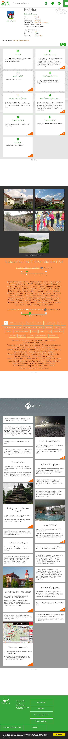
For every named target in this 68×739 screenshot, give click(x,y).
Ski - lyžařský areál (49, 323)
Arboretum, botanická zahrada (33, 327)
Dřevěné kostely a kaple (21, 331)
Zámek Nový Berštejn (15, 359)
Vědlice (16, 302)
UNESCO (38, 323)
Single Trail (21, 336)
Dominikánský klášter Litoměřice (26, 356)
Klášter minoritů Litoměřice (35, 354)
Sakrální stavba (53, 336)
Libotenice (40, 291)
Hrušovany (42, 286)
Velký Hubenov (42, 302)
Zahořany (36, 305)
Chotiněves (22, 284)
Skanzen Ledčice (31, 359)
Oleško (48, 293)
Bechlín (10, 282)
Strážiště (11, 300)
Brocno (25, 282)
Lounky (48, 291)
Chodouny (13, 284)
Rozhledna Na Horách (36, 347)
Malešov (21, 40)
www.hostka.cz (39, 36)
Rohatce (54, 295)
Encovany (47, 284)
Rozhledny (49, 327)
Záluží (43, 305)
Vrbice (22, 305)
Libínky (32, 291)
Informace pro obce (41, 715)
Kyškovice (11, 291)
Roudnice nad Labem (16, 298)
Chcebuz (56, 282)
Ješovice (50, 286)
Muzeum (30, 336)
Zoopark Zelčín (33, 365)
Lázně (49, 331)
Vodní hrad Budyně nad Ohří (48, 361)
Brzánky (33, 282)
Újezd (9, 302)
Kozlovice (33, 289)
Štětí (43, 298)
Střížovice (19, 300)
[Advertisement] (34, 173)
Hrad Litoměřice (53, 354)
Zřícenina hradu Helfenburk (17, 349)
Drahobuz (38, 284)
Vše (6, 323)
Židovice (50, 305)
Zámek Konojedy (46, 356)
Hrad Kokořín (17, 363)
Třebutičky (55, 300)
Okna (43, 293)
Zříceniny (8, 331)
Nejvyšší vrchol (58, 331)
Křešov (56, 289)
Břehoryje (17, 282)
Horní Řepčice (24, 286)
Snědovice (36, 298)
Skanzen (60, 323)
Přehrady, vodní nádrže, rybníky (12, 327)
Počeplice (56, 293)
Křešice (49, 289)
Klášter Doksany (48, 352)
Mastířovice (11, 293)
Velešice (26, 40)
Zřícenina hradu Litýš (16, 354)
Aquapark (30, 323)
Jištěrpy (57, 286)
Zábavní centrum (41, 336)
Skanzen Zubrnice (47, 365)
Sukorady (28, 300)
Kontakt (35, 727)
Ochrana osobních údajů (12, 727)
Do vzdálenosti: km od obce (27, 268)
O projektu (41, 702)
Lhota (19, 291)
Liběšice (26, 291)
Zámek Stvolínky (15, 361)
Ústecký (37, 17)
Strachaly (49, 298)
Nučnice (28, 293)
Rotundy (33, 331)
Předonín (19, 295)
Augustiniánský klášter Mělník (50, 359)
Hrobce (33, 286)
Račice (27, 295)
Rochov (47, 295)
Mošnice (20, 293)
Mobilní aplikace (41, 721)
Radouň (34, 295)
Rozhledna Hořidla (48, 340)
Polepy (12, 295)
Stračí (57, 298)
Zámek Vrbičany (29, 361)
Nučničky (35, 293)
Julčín (10, 289)
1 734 (36, 32)
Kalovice (17, 289)
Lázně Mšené (44, 368)
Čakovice (40, 282)
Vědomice (24, 302)
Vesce (51, 302)
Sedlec (28, 298)
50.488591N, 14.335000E (41, 22)
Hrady (56, 327)
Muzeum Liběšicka (19, 347)
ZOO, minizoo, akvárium (17, 323)
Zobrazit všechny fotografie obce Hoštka (34, 255)
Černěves (48, 282)
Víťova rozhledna (19, 365)
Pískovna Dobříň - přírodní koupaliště (26, 340)
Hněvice (55, 284)
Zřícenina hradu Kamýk (28, 368)
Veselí (57, 302)
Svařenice (36, 300)
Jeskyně (41, 331)
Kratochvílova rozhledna (51, 345)
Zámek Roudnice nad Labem (33, 343)
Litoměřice (37, 21)
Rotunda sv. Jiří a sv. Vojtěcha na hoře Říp (45, 349)
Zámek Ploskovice (20, 352)
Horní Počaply (12, 286)
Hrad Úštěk (50, 347)
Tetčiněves (46, 300)
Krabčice (42, 289)
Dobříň (30, 284)
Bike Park (12, 336)
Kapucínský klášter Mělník (33, 363)
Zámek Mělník (49, 363)
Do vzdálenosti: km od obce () (25, 309)
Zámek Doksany (35, 352)
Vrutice (28, 305)
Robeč (40, 295)
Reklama (41, 709)
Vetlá (16, 305)
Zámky (63, 327)
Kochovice (15, 40)
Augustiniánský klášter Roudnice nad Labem (23, 345)
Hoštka (30, 9)
